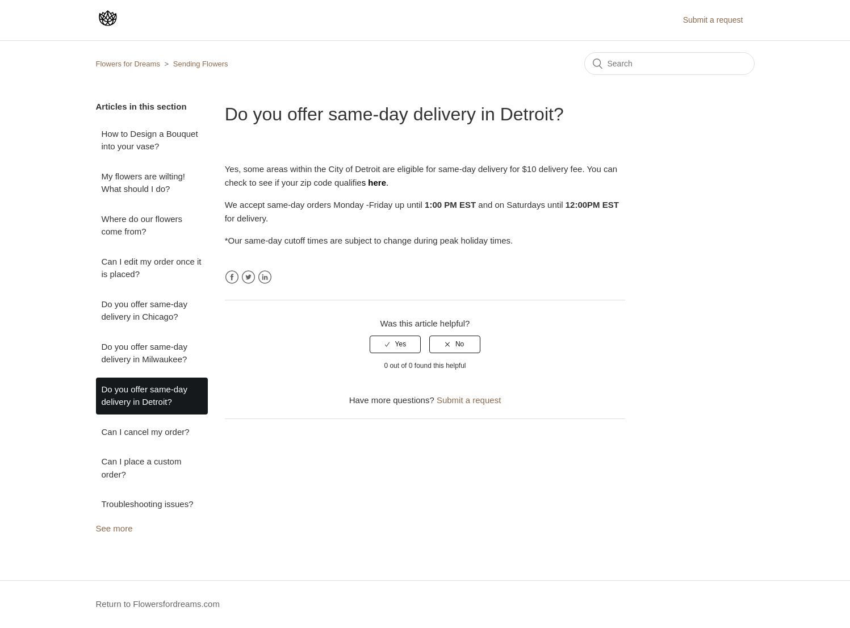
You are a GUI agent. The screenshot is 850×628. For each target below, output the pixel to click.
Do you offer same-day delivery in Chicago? (144, 310)
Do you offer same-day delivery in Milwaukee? (144, 353)
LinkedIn (265, 277)
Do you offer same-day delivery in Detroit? (144, 395)
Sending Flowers (200, 64)
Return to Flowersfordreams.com (158, 604)
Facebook (232, 277)
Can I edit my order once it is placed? (152, 268)
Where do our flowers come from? (142, 225)
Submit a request (713, 19)
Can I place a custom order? (142, 468)
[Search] (669, 63)
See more (114, 528)
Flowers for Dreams (128, 64)
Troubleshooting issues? (148, 504)
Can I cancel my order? (146, 432)
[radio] (395, 344)
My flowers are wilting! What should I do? (144, 182)
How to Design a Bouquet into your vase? (150, 140)
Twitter (248, 277)
